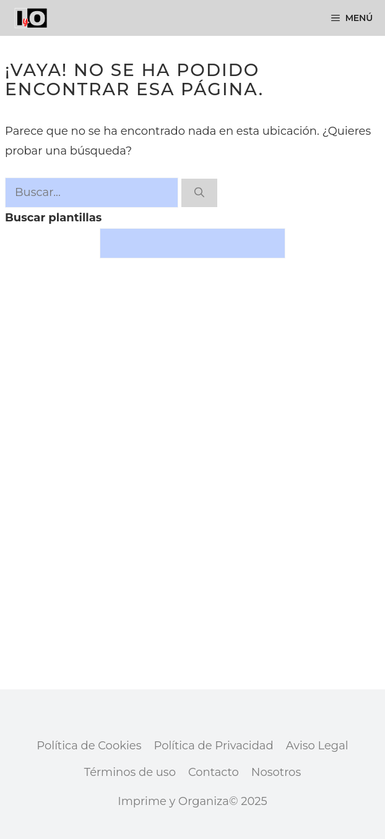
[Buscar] (199, 193)
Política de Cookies (89, 745)
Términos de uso (130, 772)
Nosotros (276, 772)
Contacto (213, 772)
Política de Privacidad (213, 745)
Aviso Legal (317, 745)
